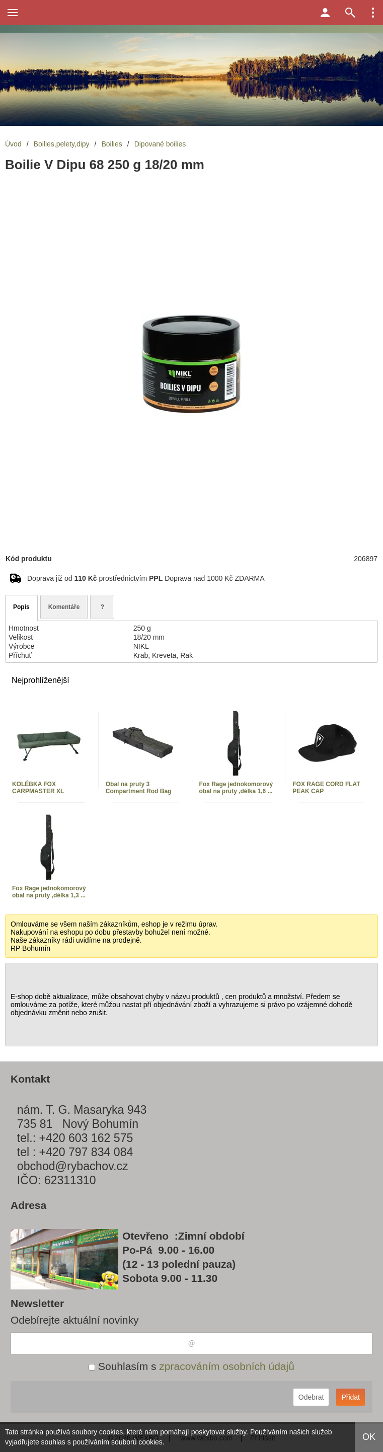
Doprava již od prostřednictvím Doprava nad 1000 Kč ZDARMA (146, 578)
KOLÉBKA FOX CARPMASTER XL (38, 788)
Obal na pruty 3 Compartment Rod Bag (139, 788)
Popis (21, 606)
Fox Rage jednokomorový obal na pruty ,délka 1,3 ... (49, 892)
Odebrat (311, 1397)
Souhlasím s (191, 1366)
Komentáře (64, 606)
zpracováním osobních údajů (226, 1366)
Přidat (350, 1397)
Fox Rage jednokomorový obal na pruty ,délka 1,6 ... (236, 788)
